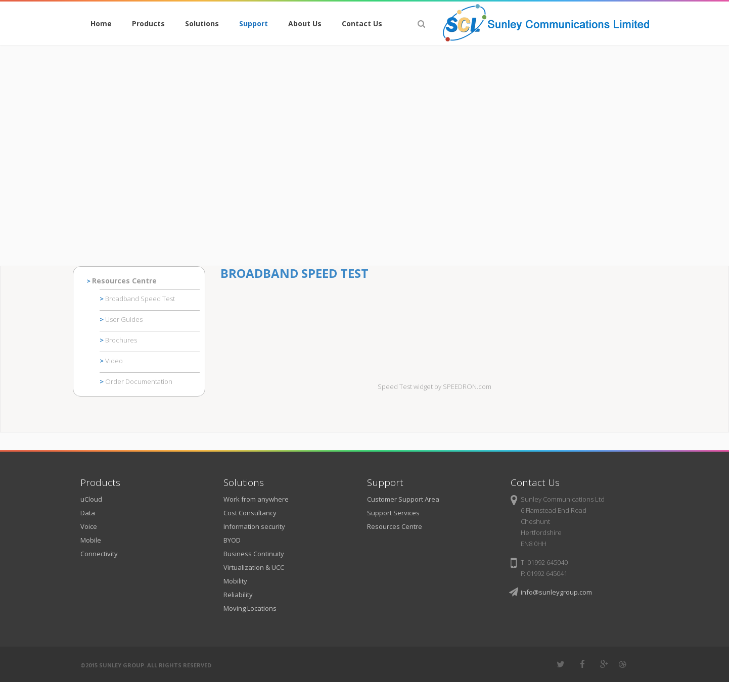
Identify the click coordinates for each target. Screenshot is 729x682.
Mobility (235, 581)
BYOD (232, 540)
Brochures (121, 340)
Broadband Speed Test (140, 298)
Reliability (238, 594)
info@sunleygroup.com (556, 592)
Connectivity (99, 553)
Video (114, 360)
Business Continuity (253, 553)
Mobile (90, 540)
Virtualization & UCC (253, 567)
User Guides (124, 319)
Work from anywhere (256, 499)
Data (87, 512)
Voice (88, 526)
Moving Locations (250, 608)
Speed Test (395, 386)
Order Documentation (138, 381)
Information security (254, 526)
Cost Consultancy (250, 512)
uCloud (91, 499)
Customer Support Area (403, 499)
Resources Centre (124, 280)
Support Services (393, 512)
